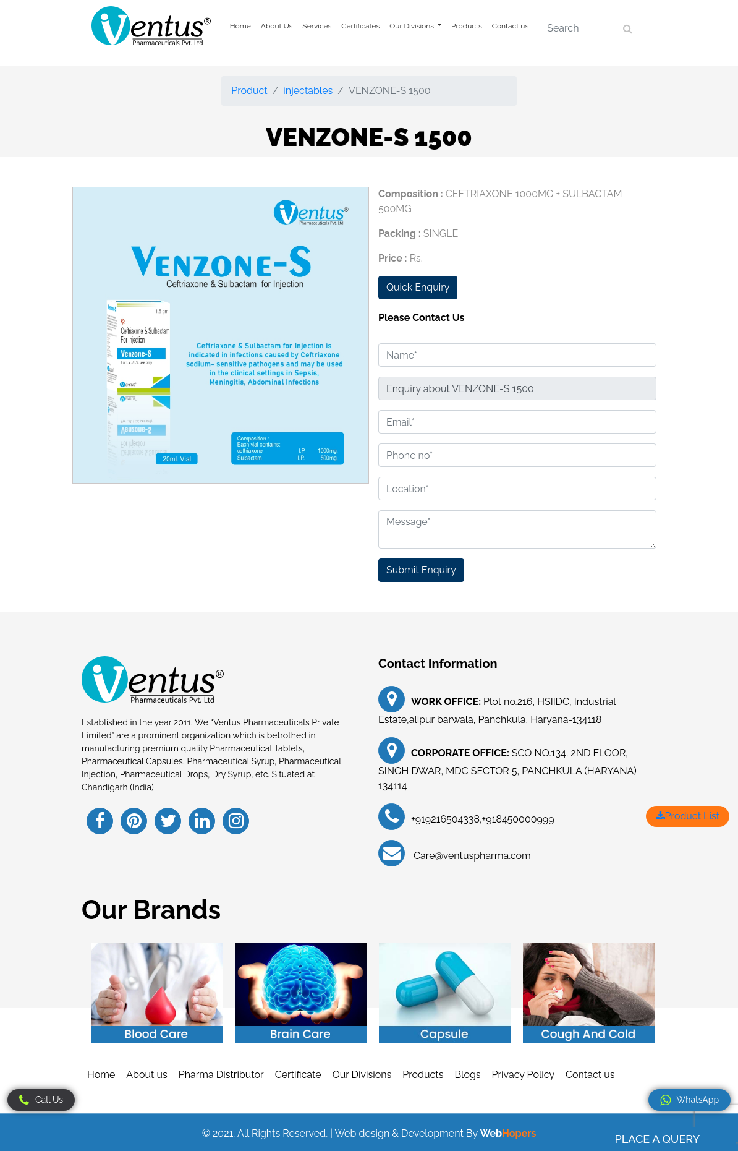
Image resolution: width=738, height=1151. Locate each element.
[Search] (581, 28)
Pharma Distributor (221, 1074)
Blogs (467, 1074)
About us (146, 1074)
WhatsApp (689, 1100)
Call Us (41, 1100)
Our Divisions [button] (412, 26)
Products (466, 26)
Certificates (360, 26)
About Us (277, 26)
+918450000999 (518, 819)
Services (316, 26)
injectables (308, 90)
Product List (687, 816)
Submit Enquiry (421, 570)
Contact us (510, 26)
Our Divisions (362, 1074)
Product (249, 90)
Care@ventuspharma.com (471, 856)
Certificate (298, 1074)
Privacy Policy (523, 1074)
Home (240, 26)
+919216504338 (445, 819)
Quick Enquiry (417, 287)
